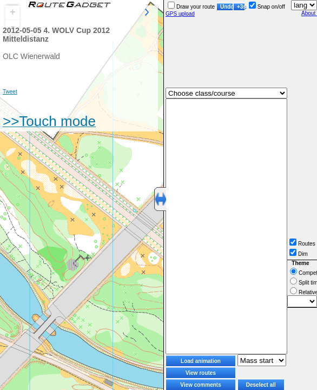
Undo (226, 7)
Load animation (201, 361)
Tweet (10, 92)
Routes (302, 244)
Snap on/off (267, 7)
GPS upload (180, 14)
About (309, 13)
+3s (241, 7)
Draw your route (191, 7)
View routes (201, 373)
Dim (298, 254)
